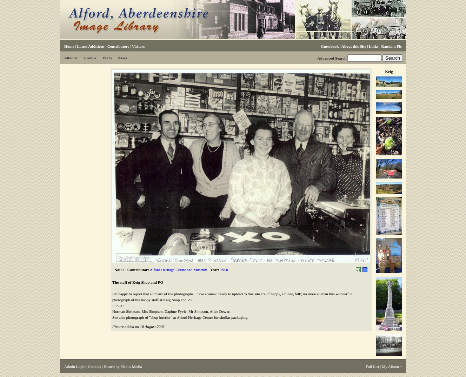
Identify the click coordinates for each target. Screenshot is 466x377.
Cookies (94, 366)
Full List (372, 366)
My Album (390, 366)
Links (373, 46)
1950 (224, 270)
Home (69, 46)
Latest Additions (90, 46)
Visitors (138, 46)
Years (107, 58)
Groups (90, 58)
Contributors (118, 46)
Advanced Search (331, 58)
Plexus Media (131, 366)
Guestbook (330, 46)
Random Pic (391, 46)
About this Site (353, 46)
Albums (70, 58)
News (122, 58)
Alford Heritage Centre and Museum (178, 270)
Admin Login (74, 366)
